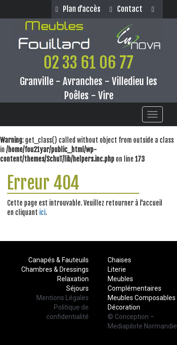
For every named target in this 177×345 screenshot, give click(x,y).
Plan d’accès (78, 9)
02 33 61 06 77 (88, 62)
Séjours (77, 288)
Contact (126, 9)
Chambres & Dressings (55, 269)
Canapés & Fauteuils (58, 260)
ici (42, 212)
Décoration (124, 307)
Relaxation (73, 279)
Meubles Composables (142, 298)
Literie (117, 269)
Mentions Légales (62, 298)
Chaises (119, 260)
